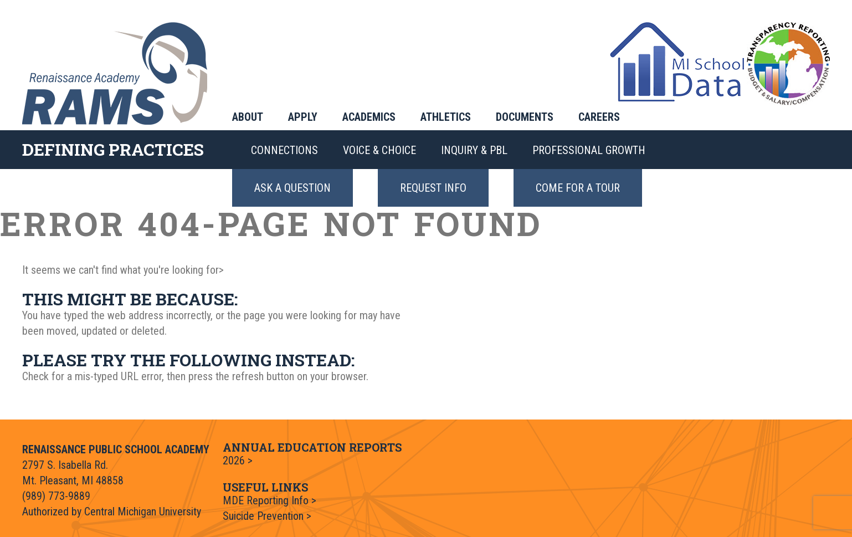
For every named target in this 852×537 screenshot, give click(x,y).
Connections (284, 150)
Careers (599, 117)
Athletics (445, 117)
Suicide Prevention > (267, 516)
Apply (302, 117)
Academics (369, 117)
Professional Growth (588, 150)
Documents (524, 117)
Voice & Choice (379, 150)
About (247, 117)
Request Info (433, 188)
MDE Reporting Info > (269, 500)
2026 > (238, 460)
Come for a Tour (578, 188)
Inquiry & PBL (474, 150)
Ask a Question (292, 188)
